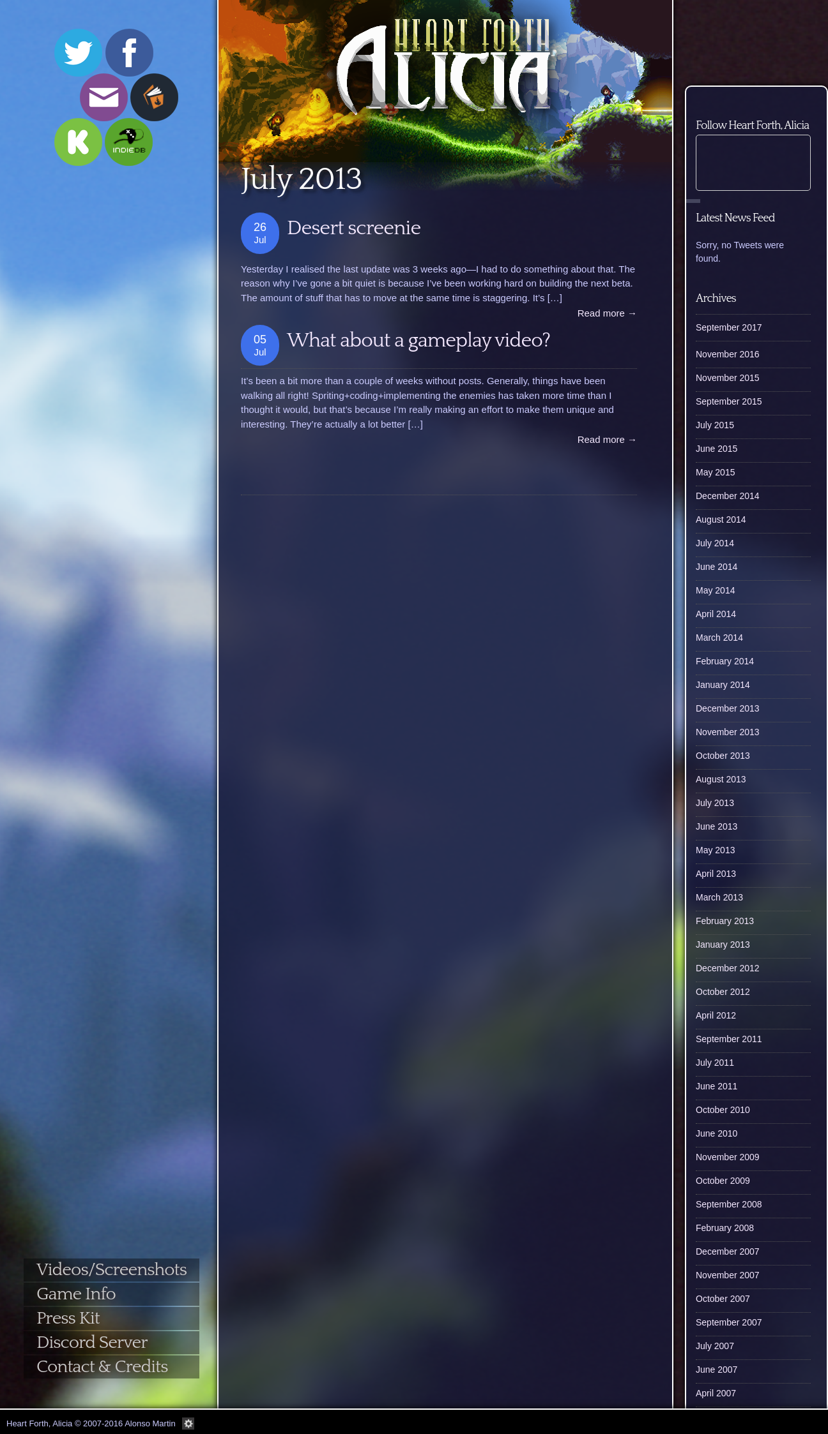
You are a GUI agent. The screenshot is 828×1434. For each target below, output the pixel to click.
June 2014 (716, 567)
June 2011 (716, 1086)
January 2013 (723, 944)
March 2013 (719, 897)
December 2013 (728, 708)
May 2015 (715, 472)
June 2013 (716, 826)
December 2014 (728, 496)
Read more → (607, 313)
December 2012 (728, 968)
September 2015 (729, 401)
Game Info (76, 1294)
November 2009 (728, 1157)
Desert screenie (353, 228)
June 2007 (716, 1369)
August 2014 (721, 519)
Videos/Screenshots (111, 1270)
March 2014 (719, 637)
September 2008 (729, 1204)
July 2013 (715, 803)
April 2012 (716, 1015)
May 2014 (715, 590)
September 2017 (729, 327)
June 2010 (716, 1133)
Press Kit (68, 1318)
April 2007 (716, 1393)
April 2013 (716, 874)
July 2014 (715, 543)
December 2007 (728, 1251)
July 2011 (715, 1062)
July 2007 (715, 1346)
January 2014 (723, 685)
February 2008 (725, 1228)
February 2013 (725, 921)
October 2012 (723, 992)
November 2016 (728, 354)
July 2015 (715, 425)
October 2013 (723, 756)
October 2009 (723, 1181)
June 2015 (716, 449)
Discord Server (92, 1342)
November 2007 (728, 1275)
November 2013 (728, 732)
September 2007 (729, 1322)
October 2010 (723, 1110)
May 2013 (715, 850)
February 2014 (725, 661)
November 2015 (728, 378)
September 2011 (729, 1039)
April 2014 (716, 614)
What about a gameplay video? (418, 340)
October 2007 (723, 1299)
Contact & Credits (101, 1367)
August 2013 (721, 779)
